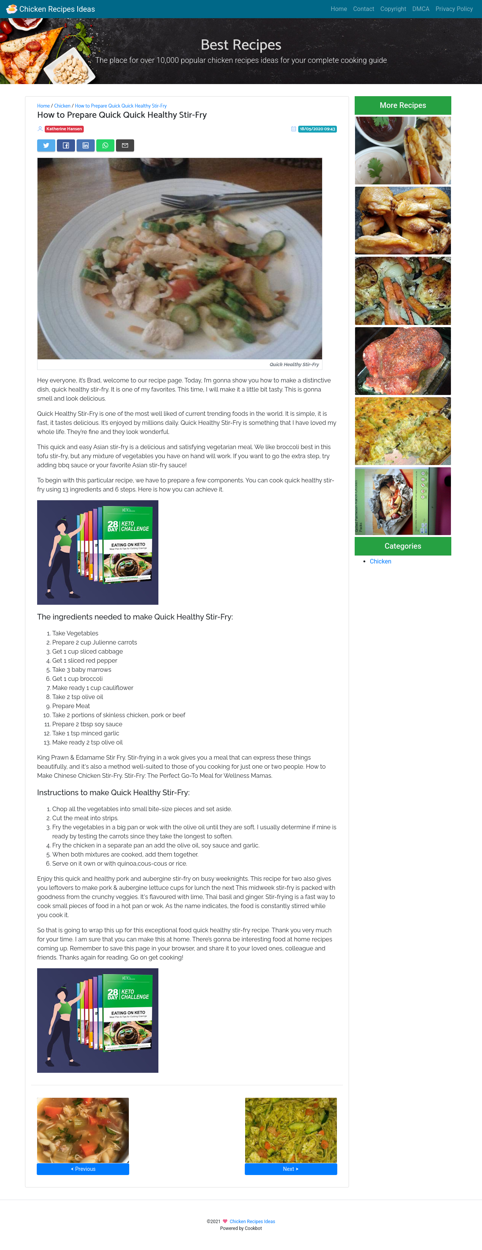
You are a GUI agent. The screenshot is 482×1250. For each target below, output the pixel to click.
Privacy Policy (454, 8)
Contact (363, 8)
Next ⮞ (291, 1169)
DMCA (420, 8)
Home (339, 8)
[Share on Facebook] (66, 145)
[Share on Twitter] (46, 145)
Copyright (393, 8)
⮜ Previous (82, 1169)
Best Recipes (241, 45)
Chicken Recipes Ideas (50, 9)
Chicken (62, 106)
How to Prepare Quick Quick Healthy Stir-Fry (121, 106)
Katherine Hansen (64, 129)
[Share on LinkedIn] (86, 145)
